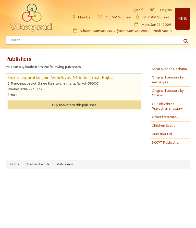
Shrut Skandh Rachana (169, 69)
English (166, 10)
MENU (182, 18)
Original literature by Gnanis (168, 93)
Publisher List (162, 134)
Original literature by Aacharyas (168, 79)
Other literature (165, 117)
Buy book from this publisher (74, 105)
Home (15, 164)
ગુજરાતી (138, 10)
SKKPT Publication (166, 142)
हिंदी (152, 10)
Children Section (165, 126)
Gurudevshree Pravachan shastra (167, 106)
